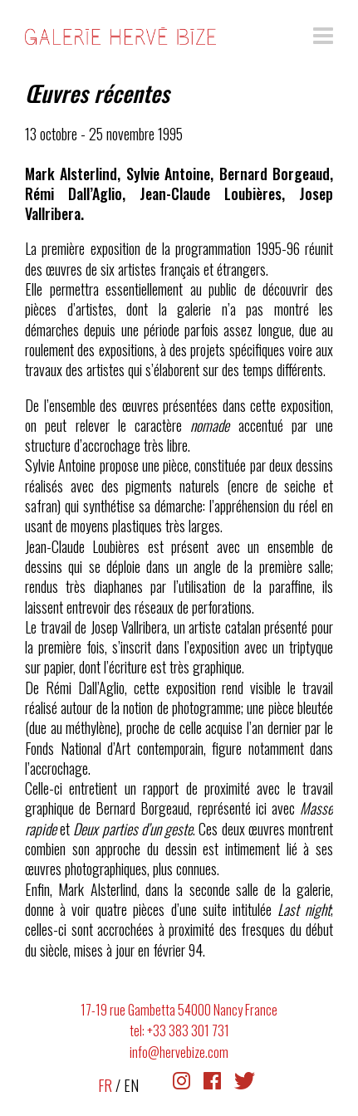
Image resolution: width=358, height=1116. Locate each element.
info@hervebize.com (179, 1052)
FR (105, 1085)
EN (131, 1085)
